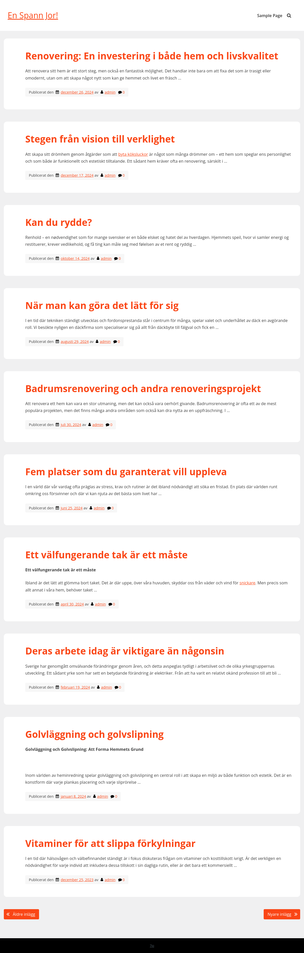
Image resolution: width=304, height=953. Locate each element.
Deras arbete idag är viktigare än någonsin (126, 651)
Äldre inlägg (24, 914)
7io (152, 946)
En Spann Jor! (33, 15)
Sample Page (269, 15)
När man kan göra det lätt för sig (101, 305)
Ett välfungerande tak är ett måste (106, 554)
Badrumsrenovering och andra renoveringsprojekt (143, 388)
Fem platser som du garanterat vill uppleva (127, 471)
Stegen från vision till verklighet (101, 139)
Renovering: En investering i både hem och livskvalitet (151, 55)
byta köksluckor (133, 154)
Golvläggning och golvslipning (94, 734)
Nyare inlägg (279, 914)
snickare (247, 583)
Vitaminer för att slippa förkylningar (110, 843)
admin (110, 92)
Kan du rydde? (58, 222)
